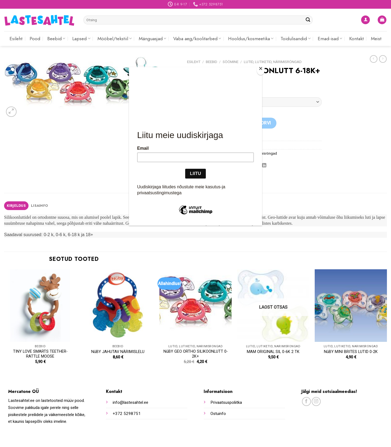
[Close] (261, 69)
